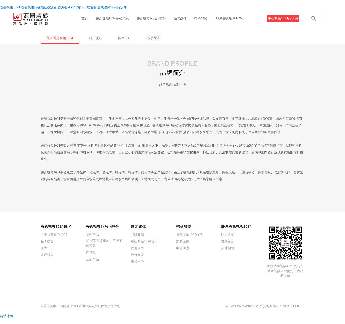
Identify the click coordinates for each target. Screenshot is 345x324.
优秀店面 (137, 253)
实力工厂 (124, 38)
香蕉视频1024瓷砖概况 (112, 18)
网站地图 (6, 321)
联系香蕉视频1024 (229, 18)
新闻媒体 (180, 18)
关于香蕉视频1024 (60, 38)
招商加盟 (200, 18)
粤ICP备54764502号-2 (241, 311)
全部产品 (92, 264)
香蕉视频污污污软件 (151, 18)
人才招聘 (227, 253)
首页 (84, 18)
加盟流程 (182, 247)
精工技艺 (95, 38)
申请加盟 (182, 253)
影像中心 (137, 267)
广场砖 (91, 258)
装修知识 (137, 260)
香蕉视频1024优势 (189, 240)
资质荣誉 (153, 38)
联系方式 (227, 240)
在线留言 (227, 247)
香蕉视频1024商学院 (283, 18)
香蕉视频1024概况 (56, 232)
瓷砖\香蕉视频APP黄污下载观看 (104, 248)
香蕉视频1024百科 (144, 247)
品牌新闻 (137, 240)
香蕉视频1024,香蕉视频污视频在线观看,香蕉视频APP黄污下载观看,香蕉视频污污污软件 (63, 7)
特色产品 (92, 240)
